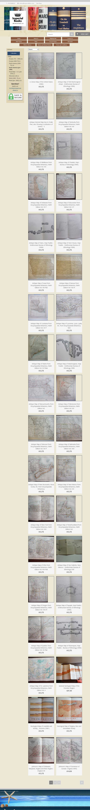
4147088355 (11, 3)
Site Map (39, 3)
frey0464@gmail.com (15, 88)
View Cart (85, 34)
